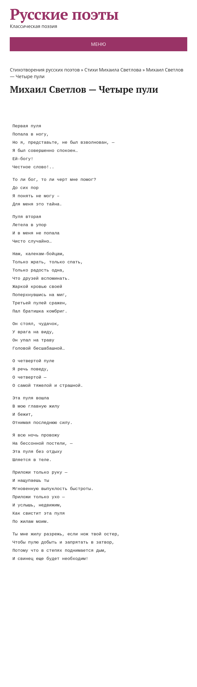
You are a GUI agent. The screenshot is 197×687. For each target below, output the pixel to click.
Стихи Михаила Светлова (112, 70)
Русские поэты (64, 14)
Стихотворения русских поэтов (45, 70)
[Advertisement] (103, 108)
